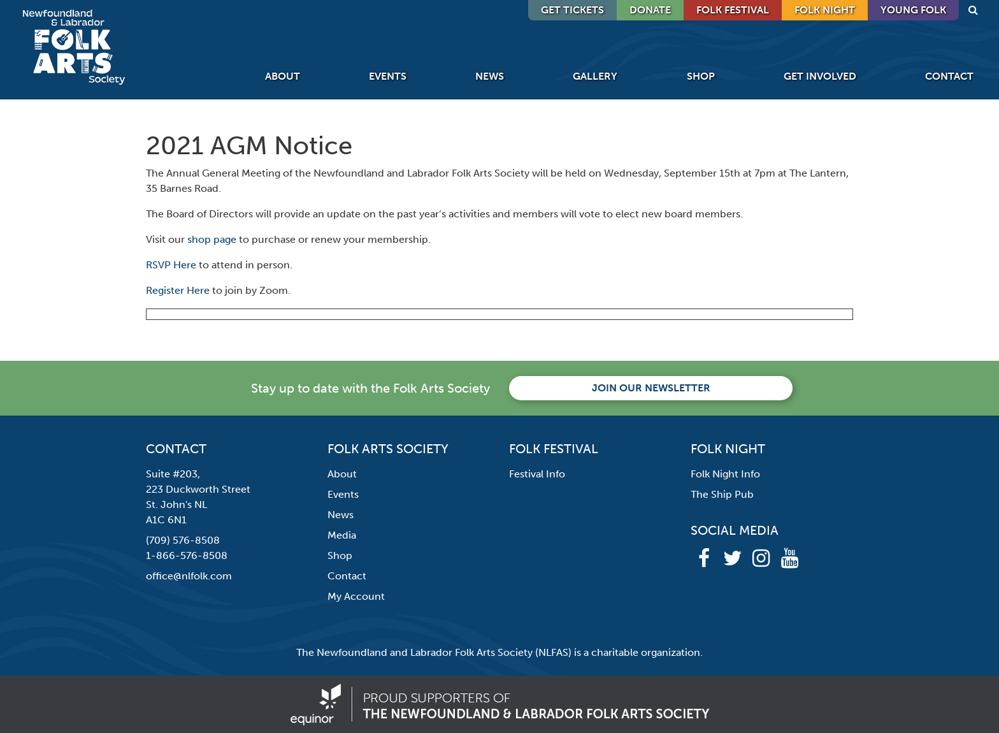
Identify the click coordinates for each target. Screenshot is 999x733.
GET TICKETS (572, 10)
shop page (211, 239)
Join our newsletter (651, 388)
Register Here (178, 290)
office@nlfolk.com (189, 576)
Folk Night (824, 10)
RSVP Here (171, 265)
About (282, 76)
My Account (356, 596)
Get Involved (820, 76)
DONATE (650, 10)
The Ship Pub (722, 494)
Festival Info (537, 474)
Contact (949, 76)
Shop (701, 76)
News (489, 76)
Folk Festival (732, 10)
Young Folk (913, 10)
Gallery (595, 76)
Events (387, 76)
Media (341, 535)
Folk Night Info (725, 474)
